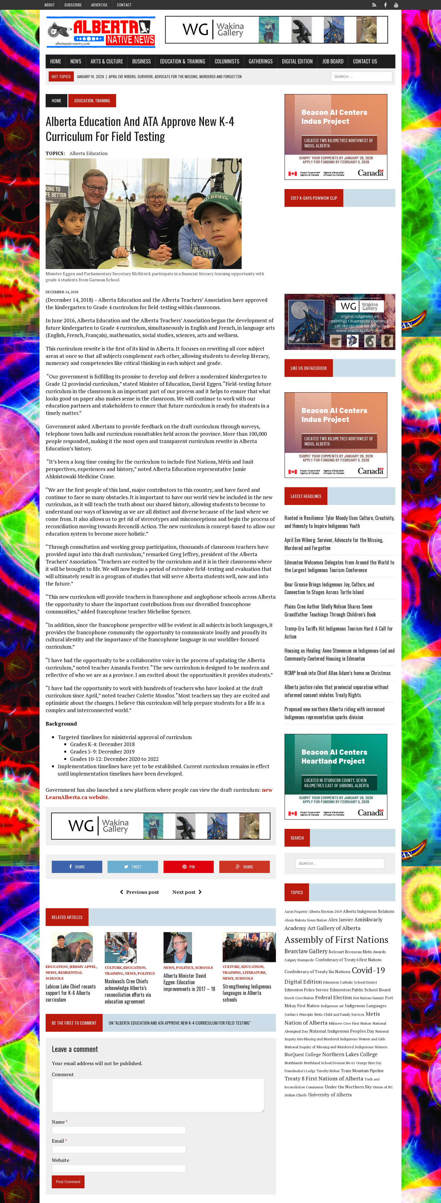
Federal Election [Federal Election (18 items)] (316, 1002)
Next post (185, 886)
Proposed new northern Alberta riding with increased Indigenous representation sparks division (337, 718)
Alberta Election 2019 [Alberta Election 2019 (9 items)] (327, 917)
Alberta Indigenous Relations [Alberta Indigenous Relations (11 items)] (371, 917)
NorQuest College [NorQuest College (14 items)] (363, 1051)
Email (52, 1133)
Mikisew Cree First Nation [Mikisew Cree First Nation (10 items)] (308, 1027)
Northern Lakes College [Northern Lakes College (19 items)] (314, 1059)
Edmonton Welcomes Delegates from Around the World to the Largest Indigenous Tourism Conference (341, 571)
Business (135, 62)
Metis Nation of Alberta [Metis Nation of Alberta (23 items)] (367, 1019)
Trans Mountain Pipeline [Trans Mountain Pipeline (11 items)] (308, 1075)
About (49, 4)
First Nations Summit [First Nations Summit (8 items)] (351, 1003)
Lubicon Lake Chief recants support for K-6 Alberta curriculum (65, 987)
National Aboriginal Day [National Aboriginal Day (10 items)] (349, 1027)
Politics (142, 967)
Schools (202, 962)
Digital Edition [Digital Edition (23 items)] (305, 986)
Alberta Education (83, 154)
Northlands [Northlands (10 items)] (352, 1059)
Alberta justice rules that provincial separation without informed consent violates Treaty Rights (339, 696)
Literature (254, 968)
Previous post (137, 886)
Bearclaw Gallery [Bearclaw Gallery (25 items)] (308, 956)
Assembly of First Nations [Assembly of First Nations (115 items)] (338, 945)
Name (53, 1114)
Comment (57, 1067)
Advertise (99, 4)
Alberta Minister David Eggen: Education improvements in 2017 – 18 (187, 976)
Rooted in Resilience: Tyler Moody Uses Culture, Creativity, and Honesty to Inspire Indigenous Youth (342, 527)
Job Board (327, 62)
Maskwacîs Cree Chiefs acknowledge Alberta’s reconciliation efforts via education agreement (124, 985)
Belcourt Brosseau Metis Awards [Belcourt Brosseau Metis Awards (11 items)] (359, 957)
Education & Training (176, 62)
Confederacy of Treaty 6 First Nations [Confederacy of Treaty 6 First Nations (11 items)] (351, 965)
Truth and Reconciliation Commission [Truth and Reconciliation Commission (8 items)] (333, 1084)
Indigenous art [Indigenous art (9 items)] (312, 1011)
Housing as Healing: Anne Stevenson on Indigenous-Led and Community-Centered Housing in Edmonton (342, 659)
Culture (109, 961)
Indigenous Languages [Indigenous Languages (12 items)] (346, 1011)
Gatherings (255, 62)
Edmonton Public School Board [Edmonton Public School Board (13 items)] (343, 995)
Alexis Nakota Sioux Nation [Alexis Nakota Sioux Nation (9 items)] (308, 925)
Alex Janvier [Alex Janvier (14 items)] (342, 925)
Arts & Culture (101, 62)
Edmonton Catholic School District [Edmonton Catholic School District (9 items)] (352, 987)
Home (49, 62)
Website (54, 1153)
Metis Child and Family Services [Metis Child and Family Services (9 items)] (312, 1020)
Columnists (221, 62)
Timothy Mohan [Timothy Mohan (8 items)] (380, 1067)
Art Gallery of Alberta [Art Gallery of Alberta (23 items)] (336, 933)
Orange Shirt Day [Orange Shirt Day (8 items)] (322, 1067)
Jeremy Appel (77, 961)
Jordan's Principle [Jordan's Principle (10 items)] (382, 1010)
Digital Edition (291, 62)
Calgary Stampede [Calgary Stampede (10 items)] (301, 965)
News (70, 62)
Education (51, 961)
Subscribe (73, 4)
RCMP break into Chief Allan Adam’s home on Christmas (340, 677)
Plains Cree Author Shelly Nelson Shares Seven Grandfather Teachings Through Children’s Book (343, 615)
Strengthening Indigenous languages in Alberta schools (250, 984)
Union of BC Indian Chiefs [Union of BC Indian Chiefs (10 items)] (336, 1092)
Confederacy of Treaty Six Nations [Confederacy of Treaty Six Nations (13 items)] (320, 977)
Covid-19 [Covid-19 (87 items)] (370, 975)
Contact (124, 4)
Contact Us (359, 62)
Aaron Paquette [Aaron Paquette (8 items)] (298, 917)
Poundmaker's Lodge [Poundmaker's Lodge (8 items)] (352, 1067)
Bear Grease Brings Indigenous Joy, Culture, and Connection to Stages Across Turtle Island (342, 593)
